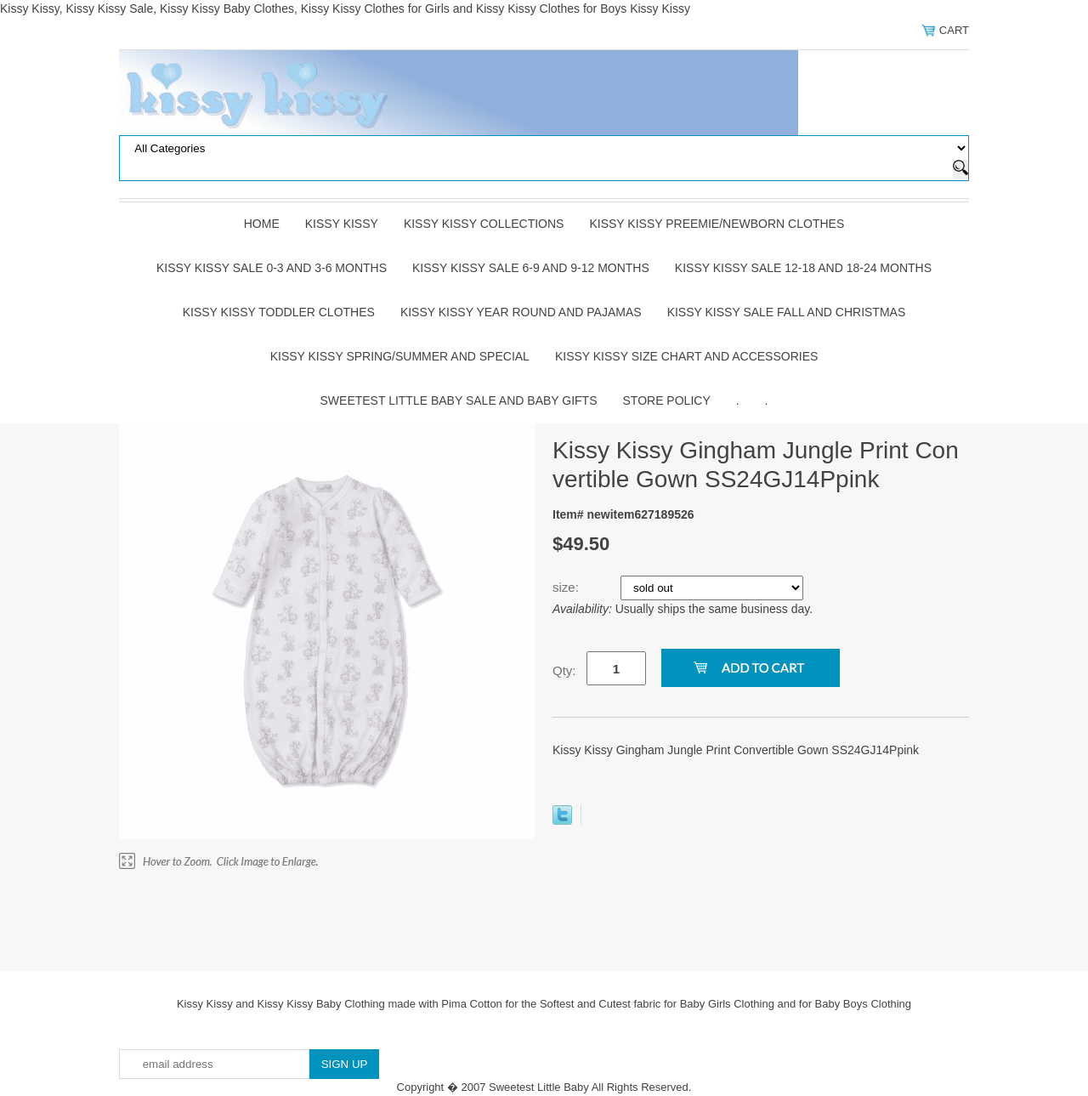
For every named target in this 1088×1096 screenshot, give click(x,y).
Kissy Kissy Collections (484, 223)
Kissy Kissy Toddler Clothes (279, 312)
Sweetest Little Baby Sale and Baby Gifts (459, 400)
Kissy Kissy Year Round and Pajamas (521, 312)
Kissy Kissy (341, 223)
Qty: (564, 670)
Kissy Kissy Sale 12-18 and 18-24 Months (803, 268)
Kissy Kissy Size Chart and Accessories (686, 356)
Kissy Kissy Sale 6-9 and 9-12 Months (530, 268)
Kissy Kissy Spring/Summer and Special (400, 356)
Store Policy (667, 400)
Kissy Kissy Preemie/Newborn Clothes (716, 223)
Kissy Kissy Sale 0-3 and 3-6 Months (271, 268)
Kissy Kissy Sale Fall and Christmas (786, 312)
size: (567, 587)
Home (262, 223)
